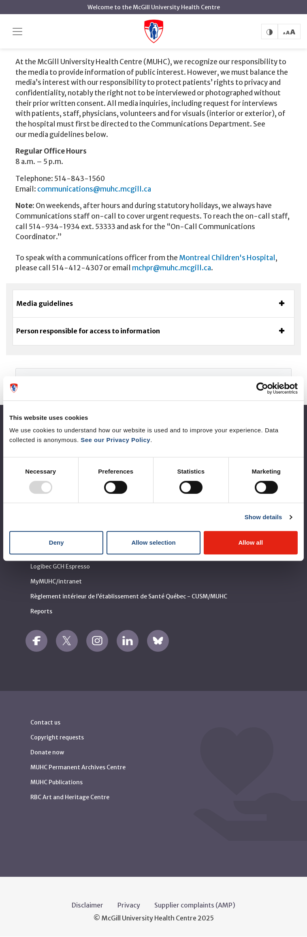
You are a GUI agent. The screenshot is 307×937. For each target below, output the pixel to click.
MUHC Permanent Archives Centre (78, 767)
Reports (41, 611)
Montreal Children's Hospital (227, 257)
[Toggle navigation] (17, 31)
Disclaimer (87, 905)
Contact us (45, 722)
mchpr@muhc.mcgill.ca (171, 267)
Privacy (128, 905)
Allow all (250, 542)
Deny (56, 542)
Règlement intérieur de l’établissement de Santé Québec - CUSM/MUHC (128, 596)
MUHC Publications (56, 782)
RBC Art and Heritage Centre (69, 797)
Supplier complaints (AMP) (194, 905)
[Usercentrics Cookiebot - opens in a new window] (262, 388)
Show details (263, 517)
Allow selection (153, 542)
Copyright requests (57, 737)
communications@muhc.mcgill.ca (94, 189)
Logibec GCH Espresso (60, 566)
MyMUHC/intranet (56, 581)
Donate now (47, 752)
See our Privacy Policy (115, 439)
